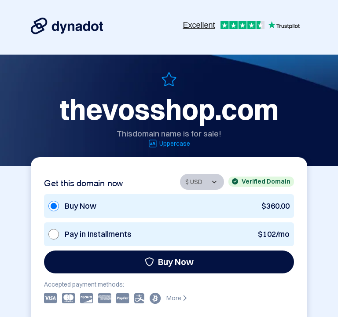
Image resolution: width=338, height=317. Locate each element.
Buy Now (169, 261)
